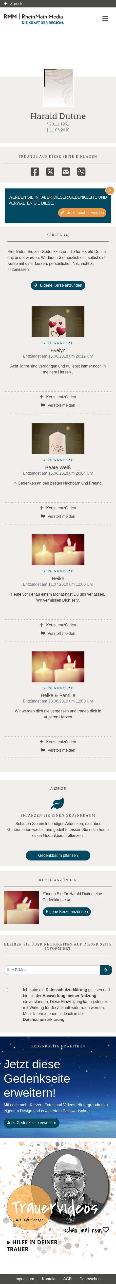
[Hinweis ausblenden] (110, 190)
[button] (106, 970)
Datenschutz (90, 1279)
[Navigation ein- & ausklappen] (105, 18)
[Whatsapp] (81, 171)
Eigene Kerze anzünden (58, 285)
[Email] (66, 171)
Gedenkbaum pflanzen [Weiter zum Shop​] (58, 855)
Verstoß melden (58, 405)
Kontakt (48, 1279)
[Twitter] (50, 171)
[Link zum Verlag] (42, 18)
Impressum (24, 1279)
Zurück (13, 3)
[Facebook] (35, 171)
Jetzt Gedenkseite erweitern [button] (31, 1123)
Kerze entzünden (58, 397)
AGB (67, 1279)
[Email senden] (52, 970)
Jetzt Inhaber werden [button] (82, 213)
